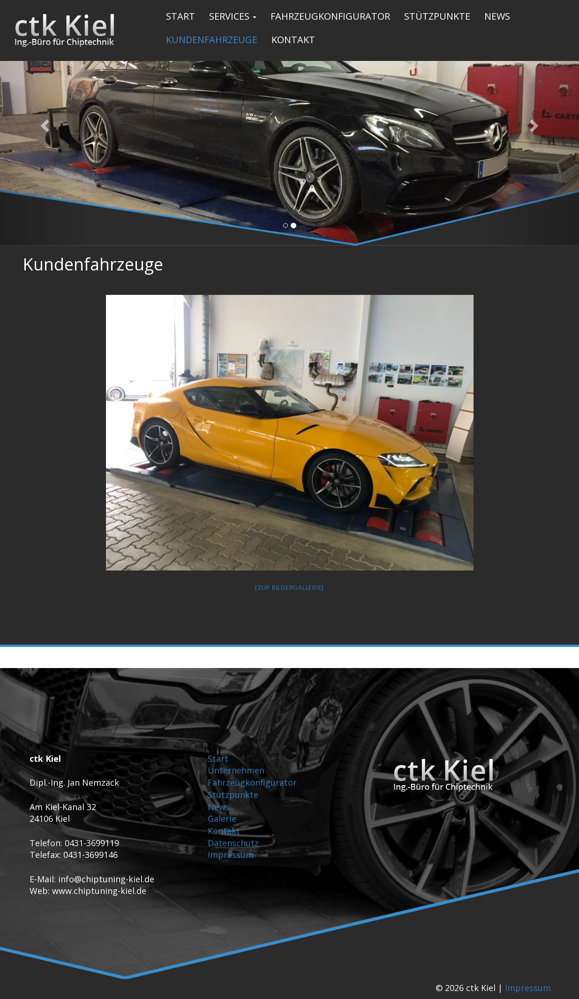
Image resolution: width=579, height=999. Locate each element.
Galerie (222, 818)
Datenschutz (233, 843)
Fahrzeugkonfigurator (330, 16)
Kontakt (293, 39)
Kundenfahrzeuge (211, 39)
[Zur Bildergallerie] (289, 587)
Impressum (231, 854)
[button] (43, 123)
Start (180, 16)
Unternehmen (236, 770)
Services (232, 16)
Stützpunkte (437, 16)
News (497, 16)
